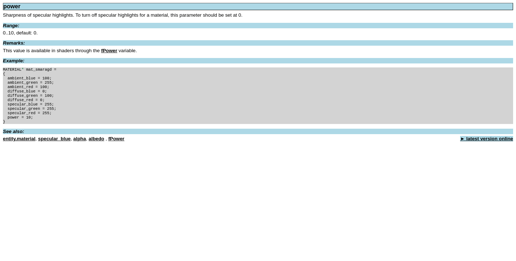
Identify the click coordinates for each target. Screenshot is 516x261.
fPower (109, 50)
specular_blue (54, 148)
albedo (96, 148)
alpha (79, 148)
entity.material (19, 148)
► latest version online (486, 148)
